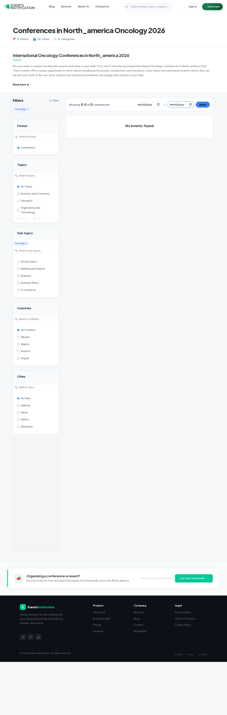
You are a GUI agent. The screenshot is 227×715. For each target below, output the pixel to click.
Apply (202, 104)
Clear (54, 100)
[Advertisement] (36, 495)
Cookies (202, 654)
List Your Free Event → (194, 578)
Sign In (193, 6)
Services (66, 6)
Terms (190, 654)
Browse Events (101, 618)
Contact (138, 624)
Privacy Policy (183, 612)
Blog (51, 6)
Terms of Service (185, 618)
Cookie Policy (183, 624)
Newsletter (140, 631)
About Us (83, 6)
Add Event (212, 6)
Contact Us (102, 6)
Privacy (179, 654)
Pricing (97, 624)
